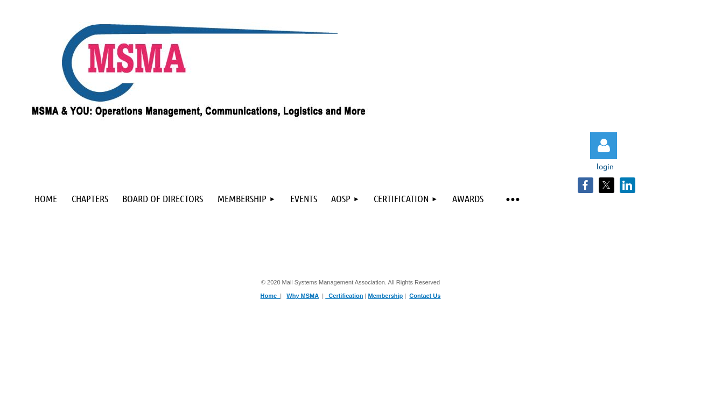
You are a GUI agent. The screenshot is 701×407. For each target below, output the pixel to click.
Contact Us (424, 295)
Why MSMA (302, 295)
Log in (603, 145)
